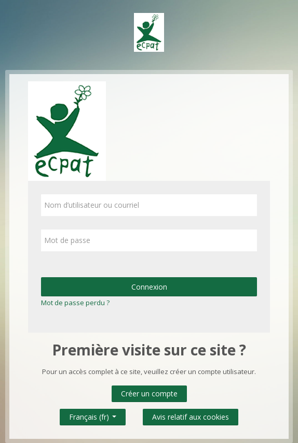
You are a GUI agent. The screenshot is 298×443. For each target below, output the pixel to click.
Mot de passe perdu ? (75, 302)
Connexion (149, 287)
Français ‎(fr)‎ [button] (92, 415)
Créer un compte (149, 393)
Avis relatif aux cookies (190, 417)
